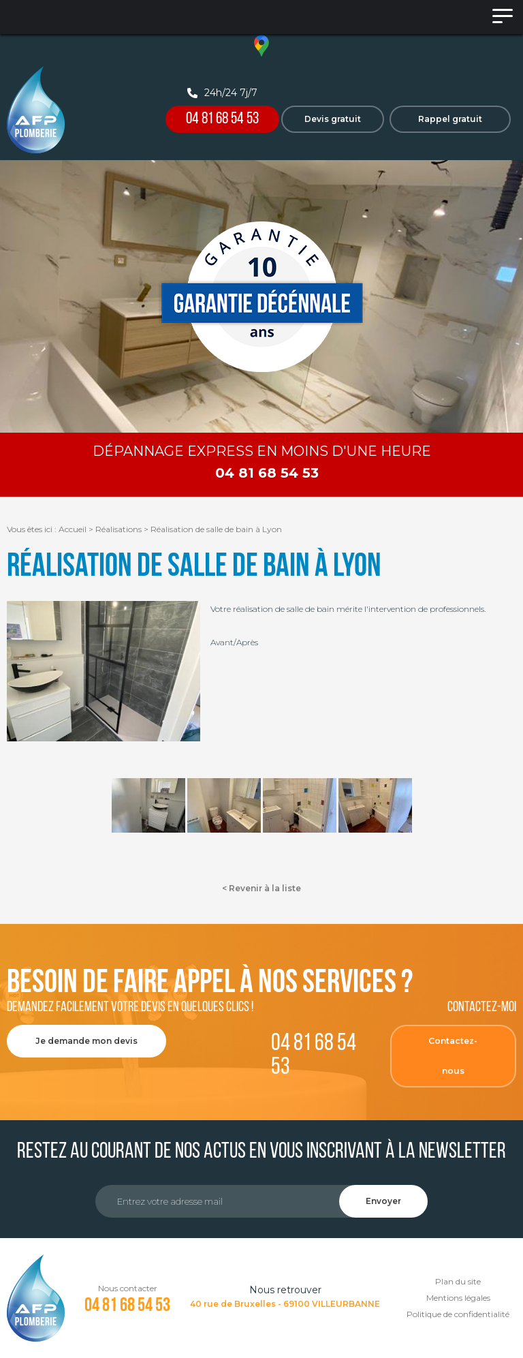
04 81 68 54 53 (222, 119)
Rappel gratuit (450, 119)
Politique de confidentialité (458, 1314)
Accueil (72, 529)
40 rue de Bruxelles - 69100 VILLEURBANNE (285, 1304)
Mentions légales (458, 1298)
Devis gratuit (332, 119)
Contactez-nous (452, 1056)
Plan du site (458, 1281)
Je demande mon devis (86, 1041)
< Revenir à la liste (261, 888)
